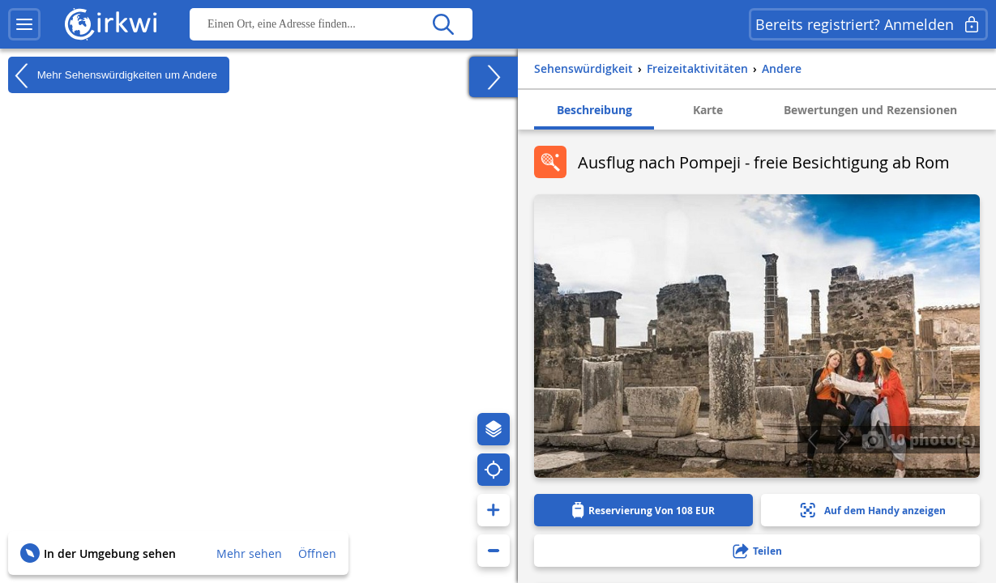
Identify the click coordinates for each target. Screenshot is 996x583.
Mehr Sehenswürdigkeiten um (112, 75)
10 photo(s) (918, 439)
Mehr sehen (249, 553)
